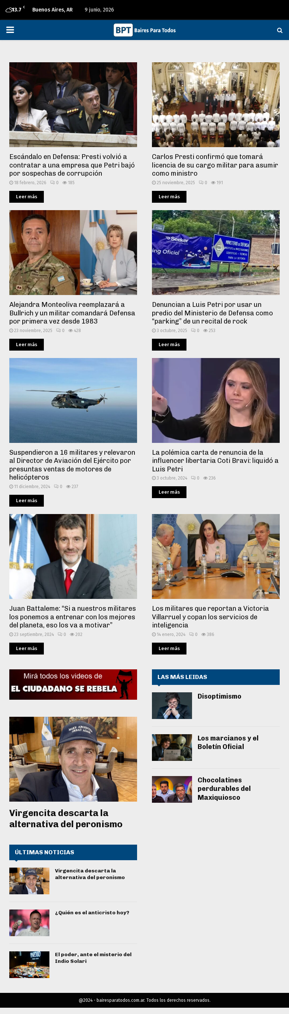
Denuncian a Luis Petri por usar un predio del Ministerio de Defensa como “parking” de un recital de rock (212, 313)
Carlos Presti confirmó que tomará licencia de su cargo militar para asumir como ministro (215, 165)
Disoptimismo (219, 696)
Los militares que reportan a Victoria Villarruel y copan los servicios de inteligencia (210, 616)
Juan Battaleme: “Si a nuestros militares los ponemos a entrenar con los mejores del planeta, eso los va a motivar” (72, 616)
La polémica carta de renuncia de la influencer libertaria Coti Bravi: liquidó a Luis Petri (215, 460)
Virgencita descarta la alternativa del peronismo (66, 818)
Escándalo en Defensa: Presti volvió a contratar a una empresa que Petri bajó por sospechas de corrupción (72, 165)
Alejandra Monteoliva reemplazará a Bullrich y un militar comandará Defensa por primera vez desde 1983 (72, 313)
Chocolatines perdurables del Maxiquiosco (224, 789)
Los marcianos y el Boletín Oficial (228, 742)
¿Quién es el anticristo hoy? (92, 912)
